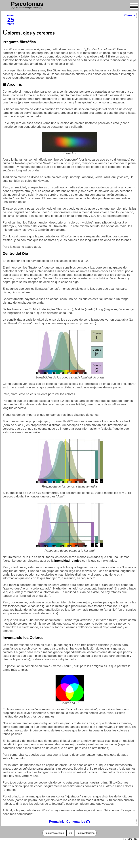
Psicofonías (27, 4)
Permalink (56, 821)
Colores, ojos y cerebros (29, 33)
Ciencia (129, 15)
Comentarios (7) (78, 821)
